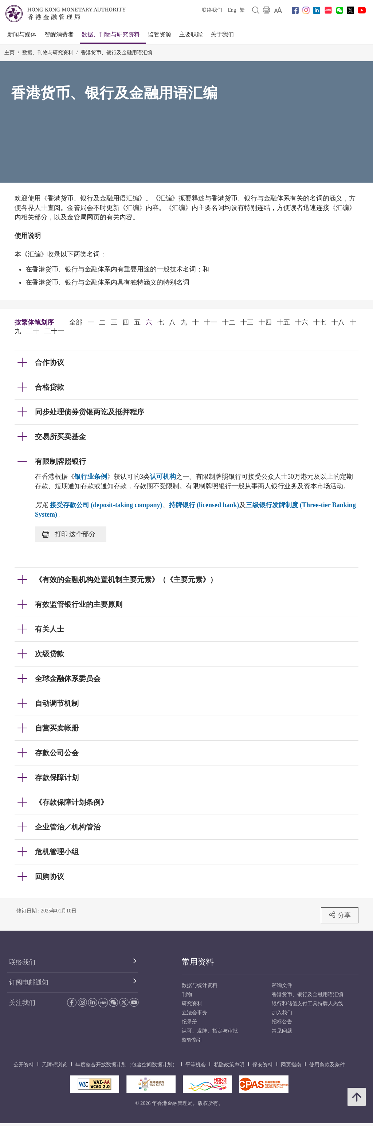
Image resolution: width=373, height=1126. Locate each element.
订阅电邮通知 (28, 982)
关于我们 (222, 34)
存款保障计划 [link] (57, 777)
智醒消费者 (59, 34)
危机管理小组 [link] (57, 852)
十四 (265, 322)
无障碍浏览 (54, 1064)
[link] (278, 10)
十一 (210, 322)
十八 (338, 322)
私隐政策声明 (229, 1064)
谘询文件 (282, 985)
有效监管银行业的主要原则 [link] (78, 604)
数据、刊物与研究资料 (111, 34)
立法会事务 (194, 1012)
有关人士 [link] (49, 629)
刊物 (187, 994)
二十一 (54, 331)
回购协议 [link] (49, 876)
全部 (75, 322)
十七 (319, 322)
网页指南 (291, 1064)
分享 (340, 915)
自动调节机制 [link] (57, 703)
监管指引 (192, 1040)
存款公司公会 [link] (57, 753)
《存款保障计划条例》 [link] (71, 802)
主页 (9, 52)
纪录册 (189, 1021)
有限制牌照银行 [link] (60, 461)
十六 (301, 322)
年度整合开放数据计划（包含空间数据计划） (126, 1064)
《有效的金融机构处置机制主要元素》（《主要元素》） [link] (126, 580)
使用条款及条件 (327, 1064)
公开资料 (23, 1064)
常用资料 (198, 961)
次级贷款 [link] (49, 654)
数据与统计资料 (199, 985)
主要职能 (191, 34)
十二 (228, 322)
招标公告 (282, 1021)
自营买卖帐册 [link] (57, 728)
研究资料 (192, 1003)
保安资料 (262, 1064)
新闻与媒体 (21, 34)
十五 (283, 322)
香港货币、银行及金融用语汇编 (116, 52)
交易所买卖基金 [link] (60, 437)
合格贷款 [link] (49, 387)
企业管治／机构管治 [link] (68, 827)
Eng (232, 10)
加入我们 (282, 1012)
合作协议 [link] (49, 362)
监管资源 (159, 34)
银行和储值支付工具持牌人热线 (307, 1003)
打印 (68, 534)
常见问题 (282, 1031)
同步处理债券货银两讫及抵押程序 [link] (89, 412)
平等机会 (195, 1064)
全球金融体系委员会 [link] (68, 679)
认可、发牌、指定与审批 (210, 1031)
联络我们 (212, 10)
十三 (247, 322)
